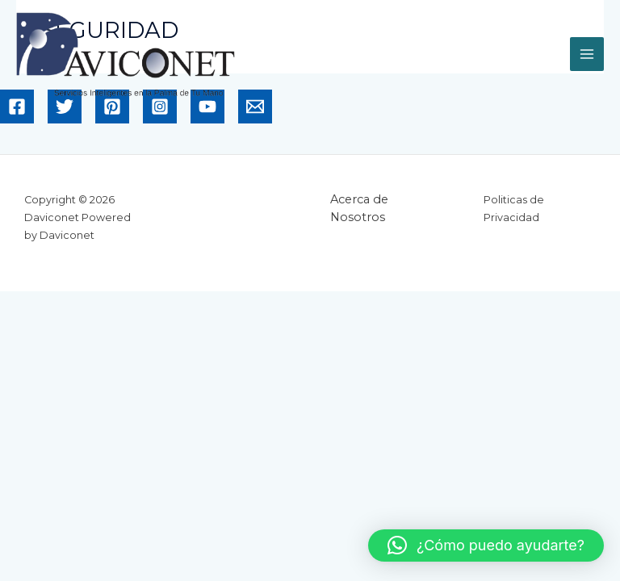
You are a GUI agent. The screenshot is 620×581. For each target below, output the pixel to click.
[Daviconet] (125, 55)
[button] (486, 545)
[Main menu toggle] (587, 54)
